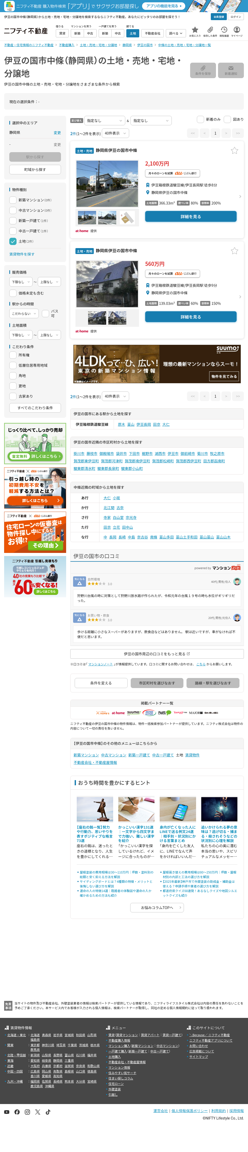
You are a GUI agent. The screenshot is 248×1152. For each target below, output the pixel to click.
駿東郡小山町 (132, 468)
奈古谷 (142, 537)
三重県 (69, 1060)
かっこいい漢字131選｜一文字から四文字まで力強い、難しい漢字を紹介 (136, 833)
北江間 (109, 507)
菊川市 (202, 453)
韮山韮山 (207, 537)
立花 (116, 527)
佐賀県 (46, 1081)
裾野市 (147, 453)
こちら (201, 664)
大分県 (80, 1081)
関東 (10, 1045)
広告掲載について (201, 1051)
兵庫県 (46, 1066)
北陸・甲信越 (16, 1055)
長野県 (58, 1055)
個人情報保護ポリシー (190, 1111)
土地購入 (115, 1056)
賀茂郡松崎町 (163, 460)
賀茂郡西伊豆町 (188, 460)
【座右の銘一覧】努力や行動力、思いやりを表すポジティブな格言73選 (95, 833)
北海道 (35, 1035)
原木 (121, 424)
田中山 (127, 527)
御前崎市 (188, 453)
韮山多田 (166, 537)
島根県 (69, 1071)
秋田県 (80, 1035)
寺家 (107, 517)
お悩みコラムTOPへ (157, 907)
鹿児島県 (36, 1086)
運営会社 (160, 1111)
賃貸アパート (150, 1035)
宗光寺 (131, 517)
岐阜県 (46, 1060)
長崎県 (58, 1081)
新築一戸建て (139, 754)
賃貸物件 (192, 754)
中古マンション (113, 754)
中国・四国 (15, 1071)
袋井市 (121, 453)
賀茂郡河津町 (112, 460)
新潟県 (35, 1055)
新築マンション (86, 754)
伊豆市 (173, 453)
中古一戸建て (163, 754)
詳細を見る (191, 216)
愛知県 (35, 1060)
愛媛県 (46, 1076)
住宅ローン (116, 1083)
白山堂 (118, 517)
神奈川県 (48, 1045)
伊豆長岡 (144, 424)
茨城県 (83, 1045)
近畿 (10, 1066)
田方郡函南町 (214, 460)
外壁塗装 (115, 1089)
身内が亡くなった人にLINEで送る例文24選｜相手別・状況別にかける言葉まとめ (178, 833)
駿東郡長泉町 (108, 468)
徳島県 (92, 1071)
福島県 (35, 1039)
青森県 (46, 1035)
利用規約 (218, 1111)
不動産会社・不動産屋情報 (95, 762)
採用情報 (236, 1111)
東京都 (35, 1045)
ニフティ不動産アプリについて (211, 1040)
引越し (113, 1094)
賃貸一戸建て (171, 1035)
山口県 (80, 1071)
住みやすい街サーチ (122, 1073)
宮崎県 (92, 1081)
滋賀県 (69, 1066)
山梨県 (46, 1055)
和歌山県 (93, 1066)
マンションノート (100, 664)
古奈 (120, 507)
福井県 (92, 1055)
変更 (57, 132)
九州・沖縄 (15, 1081)
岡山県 (46, 1071)
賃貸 (112, 1035)
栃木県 (95, 1045)
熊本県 (69, 1081)
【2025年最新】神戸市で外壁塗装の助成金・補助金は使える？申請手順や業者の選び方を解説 (199, 883)
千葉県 (72, 1045)
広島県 (35, 1071)
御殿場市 (106, 453)
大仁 (166, 424)
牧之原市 (217, 453)
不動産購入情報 (119, 1040)
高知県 (58, 1076)
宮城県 (69, 1035)
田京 (156, 424)
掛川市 (79, 453)
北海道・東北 (16, 1035)
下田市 (134, 453)
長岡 (113, 537)
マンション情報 (119, 1067)
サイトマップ (198, 1056)
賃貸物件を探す (22, 254)
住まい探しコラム (121, 1078)
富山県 (69, 1055)
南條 (153, 537)
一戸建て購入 (118, 1051)
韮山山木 (223, 537)
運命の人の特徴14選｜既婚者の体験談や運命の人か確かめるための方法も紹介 (115, 892)
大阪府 (35, 1066)
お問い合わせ (198, 1045)
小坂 (116, 497)
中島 (131, 537)
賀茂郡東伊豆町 (86, 460)
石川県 (80, 1055)
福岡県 (35, 1081)
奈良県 (80, 1066)
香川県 (35, 1076)
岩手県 (58, 1035)
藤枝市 (92, 453)
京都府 (58, 1066)
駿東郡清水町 (84, 468)
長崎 (122, 537)
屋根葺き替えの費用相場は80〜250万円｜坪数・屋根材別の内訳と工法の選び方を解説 (199, 874)
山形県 (92, 1035)
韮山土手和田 (187, 537)
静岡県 (58, 1060)
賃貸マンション (127, 1035)
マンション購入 (119, 1045)
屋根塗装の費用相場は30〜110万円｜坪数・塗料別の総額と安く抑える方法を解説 (116, 874)
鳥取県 (58, 1071)
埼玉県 (61, 1045)
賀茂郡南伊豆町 (137, 460)
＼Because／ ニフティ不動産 (209, 1035)
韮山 (131, 424)
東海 (10, 1060)
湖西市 (160, 453)
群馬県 (35, 1049)
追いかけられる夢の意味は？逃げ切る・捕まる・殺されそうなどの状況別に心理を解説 (219, 833)
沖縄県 (49, 1086)
